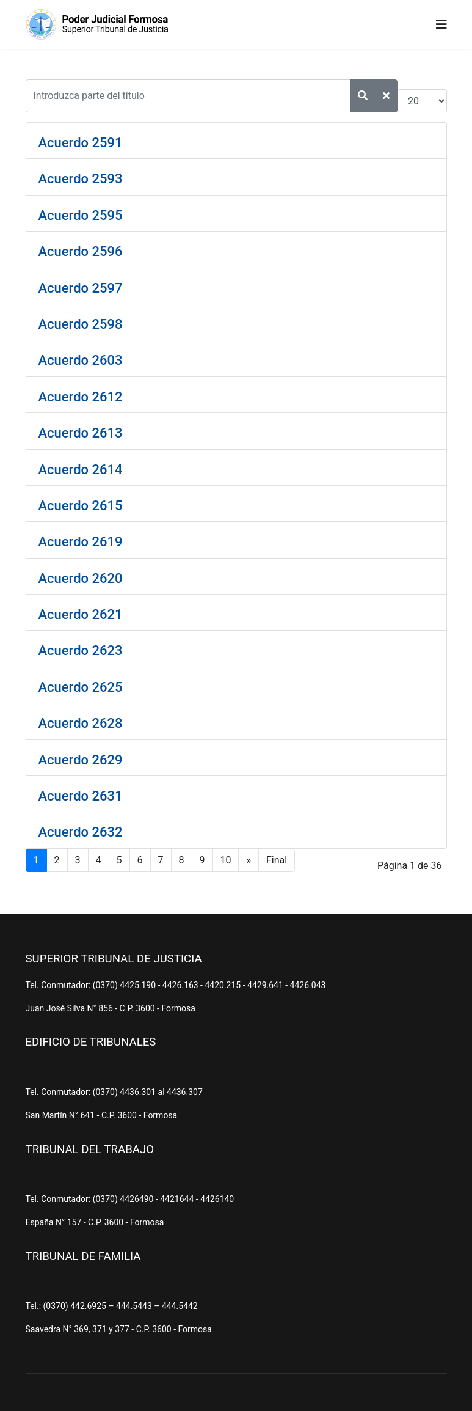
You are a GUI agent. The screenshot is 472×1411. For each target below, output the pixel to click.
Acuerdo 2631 (80, 796)
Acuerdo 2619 (80, 541)
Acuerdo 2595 (80, 215)
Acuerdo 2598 (80, 324)
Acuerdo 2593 (80, 178)
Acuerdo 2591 (80, 142)
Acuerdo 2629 (80, 760)
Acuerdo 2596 (80, 251)
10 (225, 860)
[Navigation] (441, 24)
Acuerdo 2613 (80, 433)
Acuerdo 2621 (80, 614)
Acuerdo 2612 (80, 397)
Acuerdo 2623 (80, 650)
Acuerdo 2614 (80, 469)
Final (276, 860)
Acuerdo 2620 (80, 578)
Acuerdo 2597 (80, 288)
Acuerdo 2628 (80, 723)
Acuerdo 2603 (80, 360)
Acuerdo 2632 (80, 832)
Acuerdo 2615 (80, 505)
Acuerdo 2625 (80, 687)
